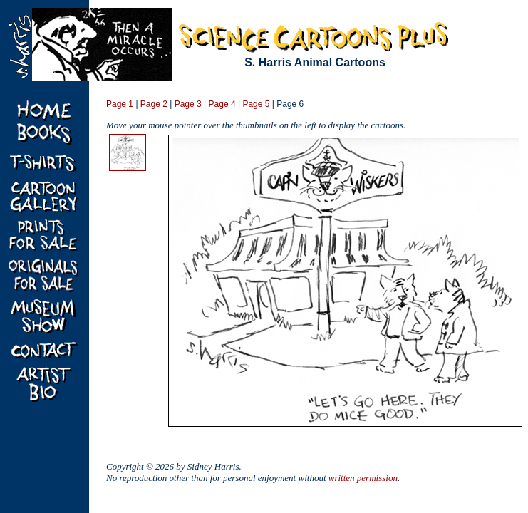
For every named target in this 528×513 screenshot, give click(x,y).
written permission (363, 477)
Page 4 (222, 104)
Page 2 (153, 104)
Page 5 (255, 104)
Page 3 (188, 104)
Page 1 (119, 104)
